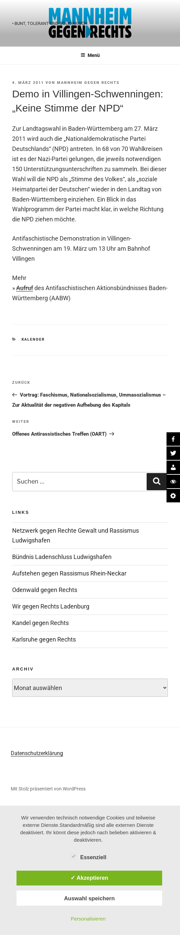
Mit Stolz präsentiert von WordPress (48, 788)
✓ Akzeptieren (89, 878)
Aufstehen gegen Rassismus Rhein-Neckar (69, 573)
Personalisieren (88, 919)
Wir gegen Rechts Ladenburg (50, 606)
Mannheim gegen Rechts (88, 83)
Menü (90, 55)
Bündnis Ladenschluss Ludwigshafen (62, 556)
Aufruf (24, 287)
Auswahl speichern (89, 898)
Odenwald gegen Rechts (44, 589)
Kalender (33, 339)
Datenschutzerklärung (37, 753)
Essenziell (88, 856)
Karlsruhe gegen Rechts (44, 639)
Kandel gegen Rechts (40, 622)
